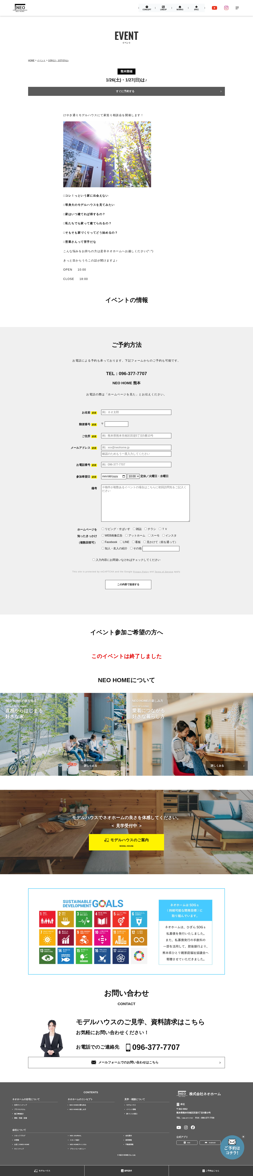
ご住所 (89, 436)
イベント (41, 60)
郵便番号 (88, 424)
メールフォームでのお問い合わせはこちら (128, 1068)
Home (31, 60)
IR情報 (17, 1146)
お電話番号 (86, 465)
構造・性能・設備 (22, 1124)
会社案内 (129, 1141)
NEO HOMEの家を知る (80, 1111)
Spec (196, 10)
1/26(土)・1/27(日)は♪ (58, 60)
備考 (94, 488)
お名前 (89, 413)
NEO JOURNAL (77, 1141)
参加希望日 (86, 477)
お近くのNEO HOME (23, 1150)
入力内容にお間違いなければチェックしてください (126, 559)
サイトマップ (20, 1154)
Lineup (163, 10)
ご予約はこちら (212, 1171)
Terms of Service (164, 572)
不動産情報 (130, 1150)
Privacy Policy (141, 572)
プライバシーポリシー (79, 1154)
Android (213, 1150)
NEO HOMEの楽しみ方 (80, 1115)
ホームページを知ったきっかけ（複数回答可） (87, 536)
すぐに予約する (125, 91)
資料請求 (128, 1171)
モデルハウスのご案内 (130, 841)
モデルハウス (44, 1171)
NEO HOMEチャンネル (80, 1150)
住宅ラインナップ (22, 1111)
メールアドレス (84, 448)
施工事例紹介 (20, 1119)
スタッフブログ (21, 1141)
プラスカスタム (21, 1115)
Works (179, 10)
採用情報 (129, 1146)
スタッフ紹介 (76, 1146)
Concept (146, 10)
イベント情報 (133, 1115)
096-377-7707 (132, 373)
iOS (189, 1150)
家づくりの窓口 (134, 1119)
